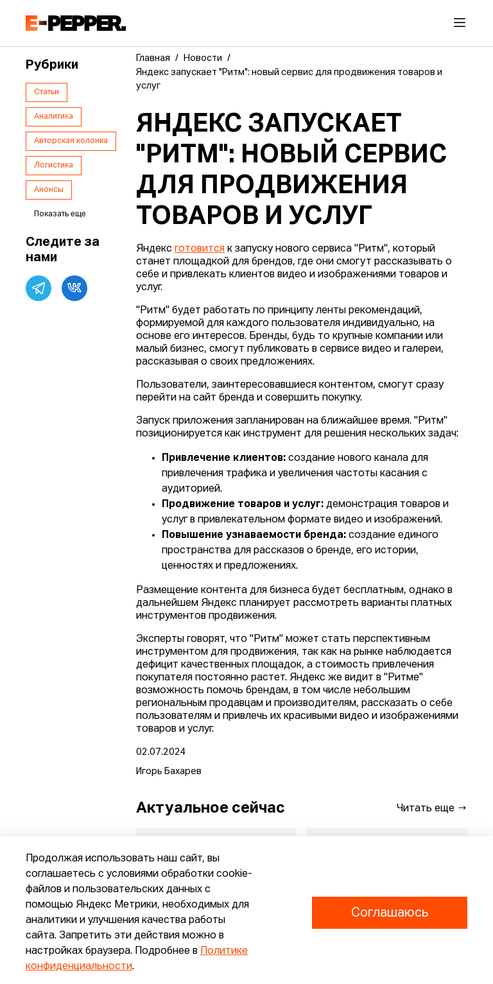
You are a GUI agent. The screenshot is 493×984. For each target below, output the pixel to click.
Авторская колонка (71, 141)
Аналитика (53, 117)
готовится (200, 249)
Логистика (53, 165)
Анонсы (49, 190)
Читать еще (432, 808)
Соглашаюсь (389, 912)
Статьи (46, 92)
